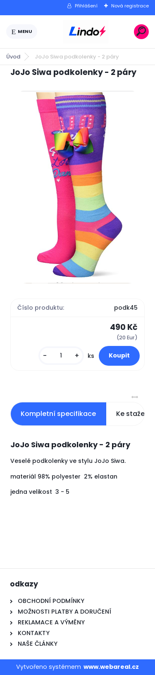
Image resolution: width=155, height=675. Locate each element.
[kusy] (61, 355)
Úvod (13, 57)
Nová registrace (130, 5)
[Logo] (85, 32)
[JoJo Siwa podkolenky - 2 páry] (77, 186)
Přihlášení (86, 5)
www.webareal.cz (111, 667)
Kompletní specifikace (58, 413)
